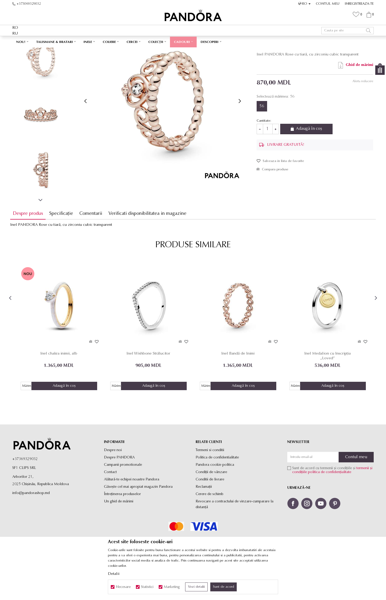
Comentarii (92, 250)
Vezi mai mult (244, 41)
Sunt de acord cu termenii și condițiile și (332, 506)
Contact (110, 508)
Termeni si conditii (210, 486)
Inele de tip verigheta (137, 51)
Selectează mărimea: (275, 133)
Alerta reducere (360, 118)
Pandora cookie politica (215, 501)
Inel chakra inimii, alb (60, 389)
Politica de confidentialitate (217, 493)
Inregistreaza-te (359, 3)
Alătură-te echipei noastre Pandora (131, 515)
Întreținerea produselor (122, 530)
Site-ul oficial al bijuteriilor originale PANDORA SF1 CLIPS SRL (53, 51)
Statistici (147, 587)
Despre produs (30, 250)
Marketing (172, 587)
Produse (103, 51)
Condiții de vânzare (211, 508)
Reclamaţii (204, 523)
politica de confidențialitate (329, 508)
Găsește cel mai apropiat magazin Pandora (138, 523)
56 (261, 143)
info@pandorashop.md (31, 529)
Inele (116, 51)
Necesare (123, 587)
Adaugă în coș (309, 166)
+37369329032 (25, 495)
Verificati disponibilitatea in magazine (150, 250)
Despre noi (113, 486)
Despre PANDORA (119, 493)
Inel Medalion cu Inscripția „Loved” (326, 391)
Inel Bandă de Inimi (237, 389)
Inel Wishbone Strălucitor (149, 389)
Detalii (113, 574)
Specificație (63, 250)
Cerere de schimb (209, 530)
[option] (193, 41)
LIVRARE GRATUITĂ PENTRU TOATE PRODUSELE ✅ (181, 41)
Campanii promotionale (123, 501)
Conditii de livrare (210, 515)
